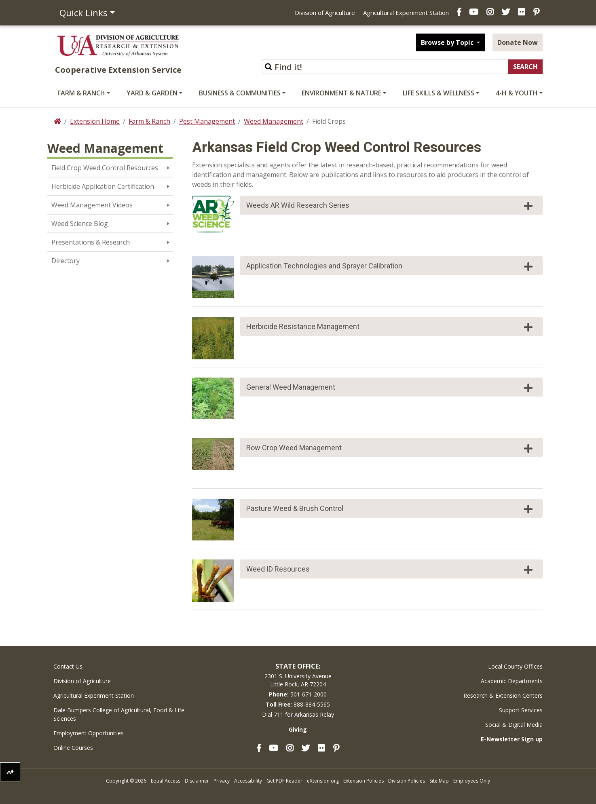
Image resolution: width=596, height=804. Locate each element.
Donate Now (517, 42)
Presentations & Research (90, 242)
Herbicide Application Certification (102, 186)
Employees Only (471, 780)
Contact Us (67, 666)
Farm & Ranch (81, 93)
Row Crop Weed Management (390, 448)
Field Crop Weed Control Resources (104, 167)
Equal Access (165, 780)
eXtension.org (323, 780)
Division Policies (406, 780)
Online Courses (73, 747)
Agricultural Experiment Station (406, 12)
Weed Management (273, 121)
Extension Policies (363, 780)
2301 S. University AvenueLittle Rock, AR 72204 (298, 680)
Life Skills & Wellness (438, 93)
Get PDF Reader (284, 780)
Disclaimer (197, 780)
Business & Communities (240, 93)
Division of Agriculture (325, 12)
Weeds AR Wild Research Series (390, 206)
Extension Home (95, 121)
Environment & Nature (341, 93)
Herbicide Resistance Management (390, 327)
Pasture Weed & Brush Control (390, 509)
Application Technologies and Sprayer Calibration (390, 266)
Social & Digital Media (514, 724)
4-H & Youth (517, 93)
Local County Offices (515, 666)
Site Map (439, 780)
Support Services (521, 710)
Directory (65, 260)
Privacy (221, 780)
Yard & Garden (152, 93)
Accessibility (248, 780)
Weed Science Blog (79, 223)
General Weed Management (390, 388)
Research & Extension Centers (503, 695)
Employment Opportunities (88, 733)
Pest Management (207, 121)
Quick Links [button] (83, 12)
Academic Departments (512, 681)
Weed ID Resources (390, 569)
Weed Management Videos (92, 204)
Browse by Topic (448, 42)
